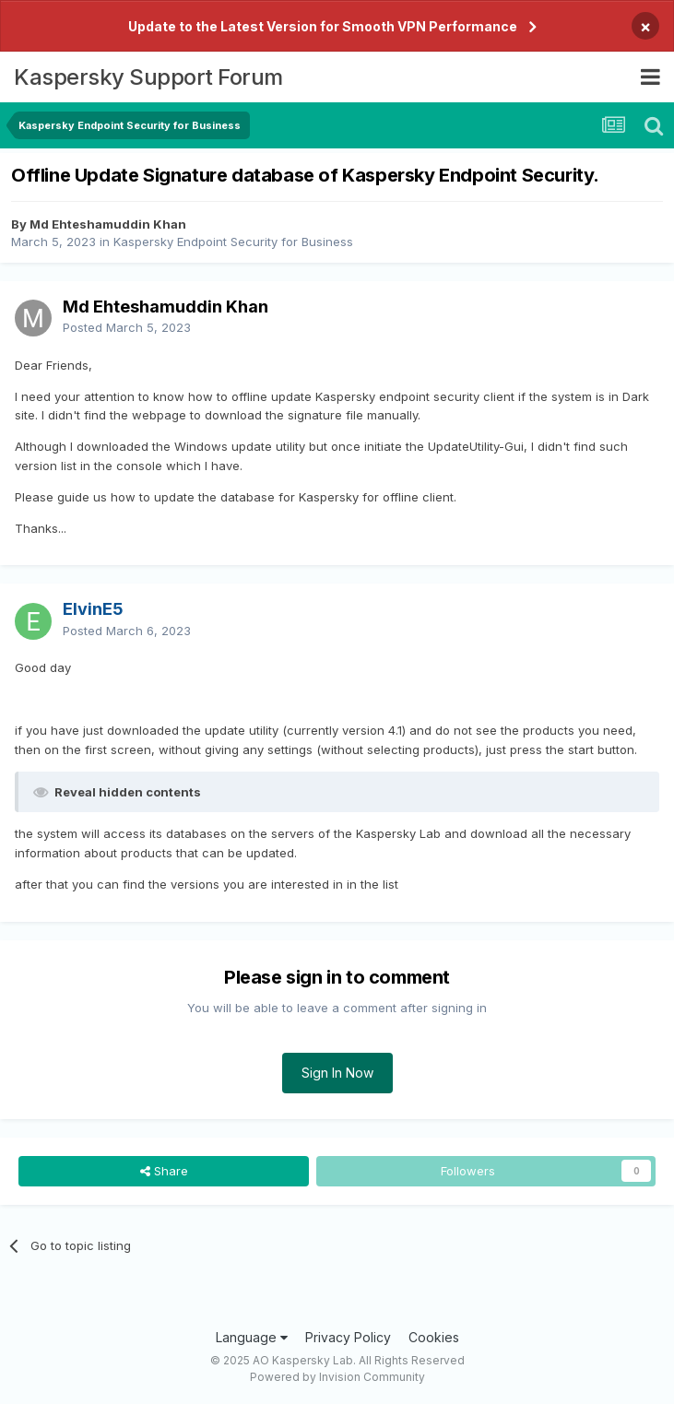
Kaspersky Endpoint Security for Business (233, 241)
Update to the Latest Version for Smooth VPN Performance (322, 26)
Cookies (433, 1337)
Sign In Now (337, 1072)
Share (164, 1171)
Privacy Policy (348, 1337)
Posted (127, 327)
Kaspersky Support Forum (148, 77)
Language (252, 1337)
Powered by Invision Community (337, 1377)
